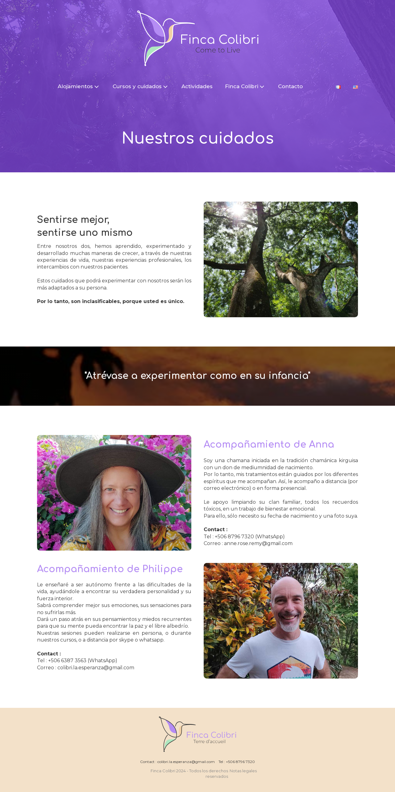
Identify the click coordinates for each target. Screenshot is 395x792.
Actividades (197, 86)
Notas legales (244, 770)
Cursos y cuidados (141, 86)
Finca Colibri (245, 86)
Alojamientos (79, 86)
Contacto (290, 86)
